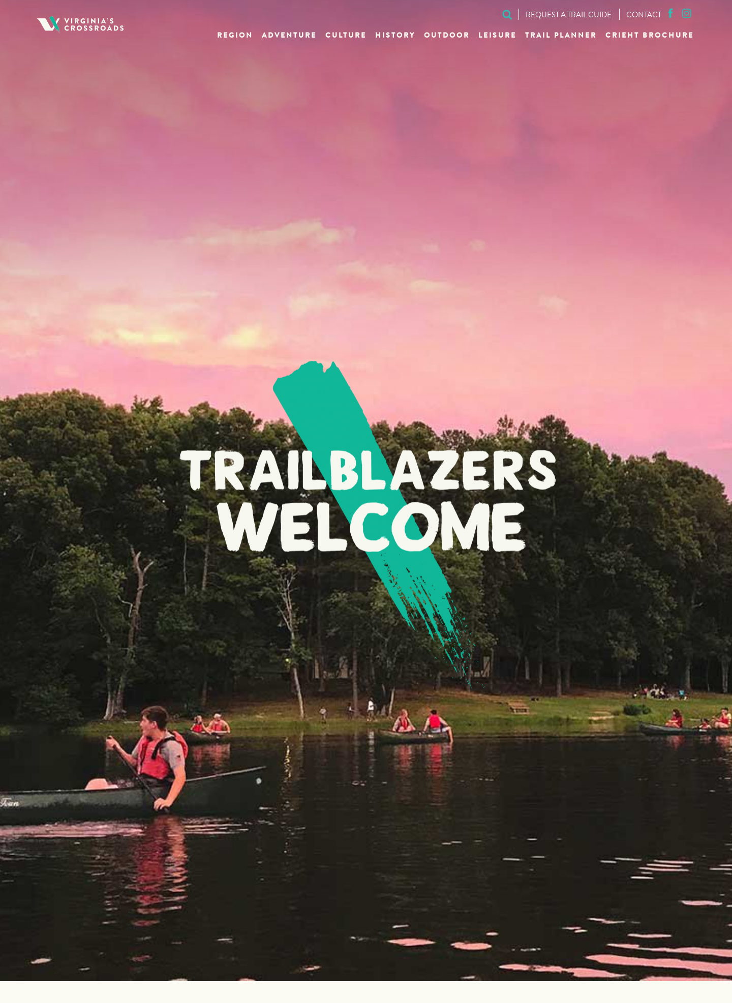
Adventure (289, 36)
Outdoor (447, 36)
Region (235, 36)
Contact (643, 16)
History (395, 36)
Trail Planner (561, 36)
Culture (346, 36)
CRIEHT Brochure (649, 36)
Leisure (497, 36)
